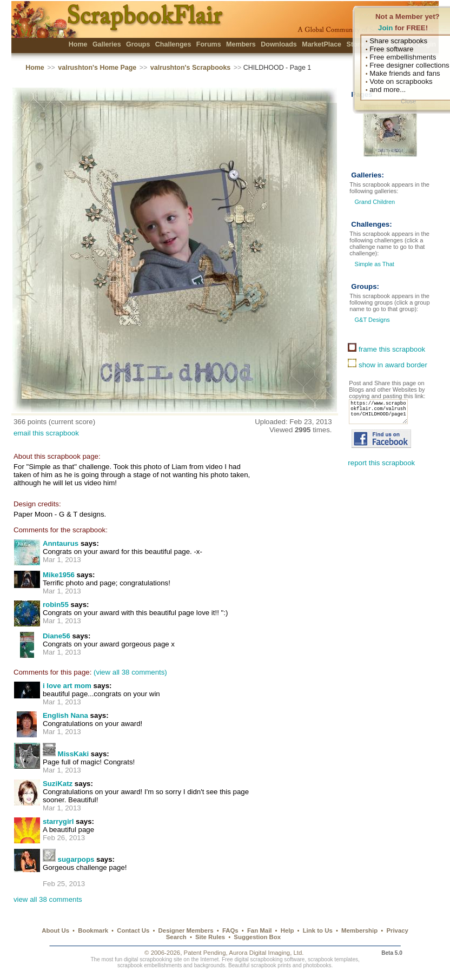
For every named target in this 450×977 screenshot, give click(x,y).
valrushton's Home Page (97, 67)
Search (176, 937)
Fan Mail (259, 930)
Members (241, 44)
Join (385, 28)
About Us (55, 930)
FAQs (230, 930)
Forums (208, 44)
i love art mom (67, 686)
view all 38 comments (48, 899)
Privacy (397, 930)
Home (78, 44)
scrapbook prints (271, 965)
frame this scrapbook (386, 349)
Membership (359, 930)
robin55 (56, 604)
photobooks (317, 965)
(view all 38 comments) (130, 672)
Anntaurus (60, 543)
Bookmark (93, 930)
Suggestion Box (257, 937)
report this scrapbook (381, 469)
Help (287, 930)
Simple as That (373, 264)
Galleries (106, 44)
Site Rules (210, 937)
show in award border (387, 365)
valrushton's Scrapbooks (190, 67)
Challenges (173, 44)
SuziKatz (57, 784)
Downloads (279, 44)
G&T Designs (371, 319)
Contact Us (133, 930)
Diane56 (56, 636)
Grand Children (375, 202)
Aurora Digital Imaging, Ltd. (266, 952)
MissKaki (73, 754)
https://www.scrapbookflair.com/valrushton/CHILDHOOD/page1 (381, 415)
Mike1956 (59, 575)
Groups (138, 44)
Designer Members (186, 930)
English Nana (65, 715)
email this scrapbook (46, 433)
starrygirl (58, 821)
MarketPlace (321, 44)
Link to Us (318, 930)
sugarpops (76, 859)
